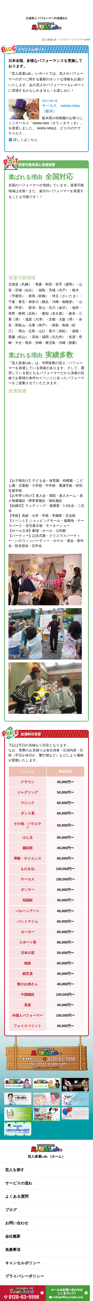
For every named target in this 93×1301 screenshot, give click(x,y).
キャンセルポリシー (22, 1263)
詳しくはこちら (25, 140)
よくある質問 (16, 1196)
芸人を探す (14, 1170)
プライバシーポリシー (24, 1276)
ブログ (11, 1210)
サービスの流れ (18, 1183)
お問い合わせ (16, 1223)
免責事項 (12, 1250)
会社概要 (12, 1236)
